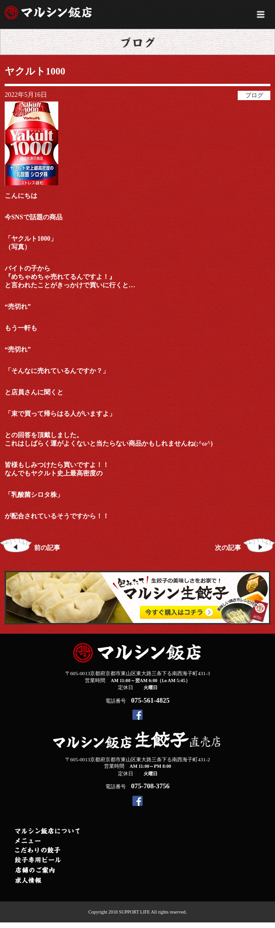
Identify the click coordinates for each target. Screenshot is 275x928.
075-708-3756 (150, 786)
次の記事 (245, 547)
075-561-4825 (150, 700)
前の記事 (30, 547)
